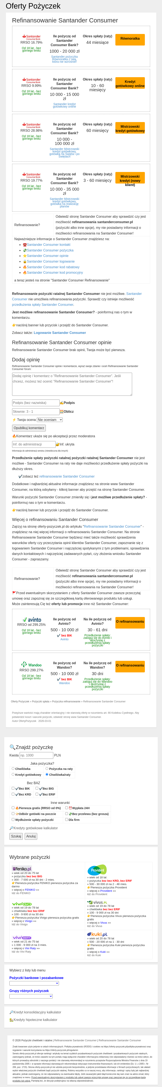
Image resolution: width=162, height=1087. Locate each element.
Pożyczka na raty (59, 769)
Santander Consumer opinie (48, 256)
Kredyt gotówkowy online (130, 84)
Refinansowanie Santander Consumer (112, 526)
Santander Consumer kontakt (48, 244)
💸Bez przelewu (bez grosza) (87, 814)
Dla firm (72, 819)
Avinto (64, 639)
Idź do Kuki (94, 955)
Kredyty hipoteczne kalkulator (35, 1020)
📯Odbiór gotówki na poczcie (34, 814)
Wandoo (64, 683)
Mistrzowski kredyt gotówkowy (130, 129)
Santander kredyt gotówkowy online (64, 105)
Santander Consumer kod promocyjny (55, 272)
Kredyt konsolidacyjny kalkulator (37, 1012)
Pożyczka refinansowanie (66, 701)
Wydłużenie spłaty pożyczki (33, 819)
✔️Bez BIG (45, 788)
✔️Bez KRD (21, 794)
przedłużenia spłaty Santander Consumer (42, 304)
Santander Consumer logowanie (51, 261)
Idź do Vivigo (20, 924)
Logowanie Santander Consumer (60, 333)
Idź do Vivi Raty (21, 951)
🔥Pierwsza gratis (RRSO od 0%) (36, 808)
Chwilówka (21, 769)
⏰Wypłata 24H (77, 808)
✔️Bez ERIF (45, 794)
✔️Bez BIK (21, 788)
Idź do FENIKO (21, 893)
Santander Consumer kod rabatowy (53, 267)
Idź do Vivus (94, 926)
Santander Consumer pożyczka (50, 250)
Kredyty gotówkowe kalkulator (36, 828)
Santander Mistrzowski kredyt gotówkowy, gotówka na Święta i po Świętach (64, 152)
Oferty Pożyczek (33, 6)
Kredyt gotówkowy (26, 774)
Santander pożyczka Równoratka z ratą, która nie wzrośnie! (64, 59)
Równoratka (130, 38)
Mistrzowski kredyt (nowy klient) (130, 179)
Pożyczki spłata (40, 701)
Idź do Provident (97, 894)
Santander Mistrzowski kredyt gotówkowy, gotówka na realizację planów (64, 202)
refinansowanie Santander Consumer (66, 476)
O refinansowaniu (130, 621)
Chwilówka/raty (58, 774)
